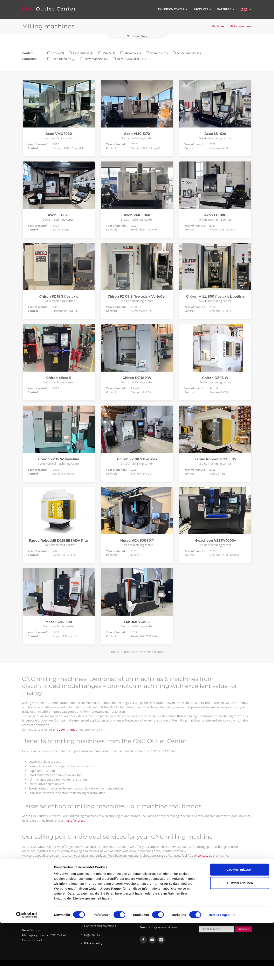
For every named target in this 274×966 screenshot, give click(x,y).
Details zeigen (219, 958)
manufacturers (74, 820)
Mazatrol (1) (132, 53)
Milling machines (241, 26)
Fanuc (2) (57, 53)
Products (201, 9)
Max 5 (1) (109, 53)
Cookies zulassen (240, 912)
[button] (137, 36)
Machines (217, 26)
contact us (205, 855)
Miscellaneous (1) (189, 53)
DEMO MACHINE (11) (131, 59)
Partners (224, 9)
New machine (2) (96, 59)
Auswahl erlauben (239, 926)
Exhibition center (171, 9)
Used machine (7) (63, 59)
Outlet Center (49, 9)
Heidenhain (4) (83, 53)
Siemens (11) (158, 53)
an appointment (64, 729)
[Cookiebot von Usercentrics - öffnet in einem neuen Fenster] (27, 958)
